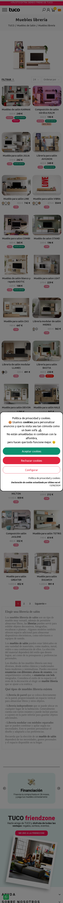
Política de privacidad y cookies (44, 478)
